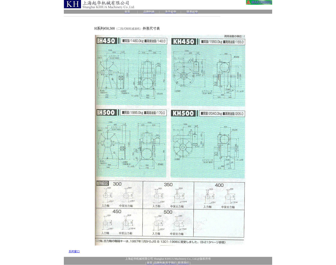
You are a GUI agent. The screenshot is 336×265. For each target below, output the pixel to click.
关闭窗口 (74, 251)
